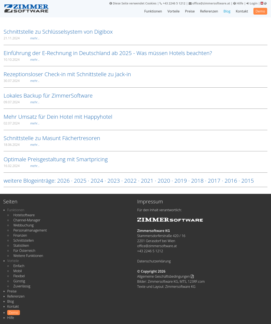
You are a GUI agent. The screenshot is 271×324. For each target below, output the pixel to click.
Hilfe (238, 3)
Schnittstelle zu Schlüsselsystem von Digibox (58, 31)
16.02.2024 (22, 166)
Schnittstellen (23, 240)
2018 (197, 180)
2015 (247, 180)
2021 (147, 180)
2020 (164, 180)
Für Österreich (24, 250)
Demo (260, 11)
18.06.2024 (22, 144)
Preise (190, 11)
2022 (130, 180)
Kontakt (242, 11)
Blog (226, 11)
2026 (63, 180)
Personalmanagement (30, 230)
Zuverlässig (21, 286)
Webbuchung (23, 225)
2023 (113, 180)
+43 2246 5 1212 (172, 3)
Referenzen (209, 11)
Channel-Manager (26, 220)
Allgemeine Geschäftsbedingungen (165, 276)
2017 (214, 180)
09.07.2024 (22, 102)
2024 (97, 180)
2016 (231, 180)
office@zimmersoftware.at (209, 3)
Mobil (17, 271)
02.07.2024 (22, 123)
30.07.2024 (22, 81)
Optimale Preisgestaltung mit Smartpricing (56, 159)
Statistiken (21, 245)
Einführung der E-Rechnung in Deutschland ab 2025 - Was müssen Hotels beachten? (108, 53)
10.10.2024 (22, 59)
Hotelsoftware (24, 215)
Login (251, 3)
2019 (180, 180)
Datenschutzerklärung (154, 261)
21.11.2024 (22, 38)
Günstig (19, 281)
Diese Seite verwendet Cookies (132, 3)
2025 (80, 180)
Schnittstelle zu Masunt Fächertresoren (52, 138)
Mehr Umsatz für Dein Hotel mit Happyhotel (58, 116)
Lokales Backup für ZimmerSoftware (48, 95)
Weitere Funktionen (28, 255)
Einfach (18, 265)
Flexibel (19, 276)
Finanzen (20, 235)
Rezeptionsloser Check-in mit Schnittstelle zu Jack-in (67, 74)
